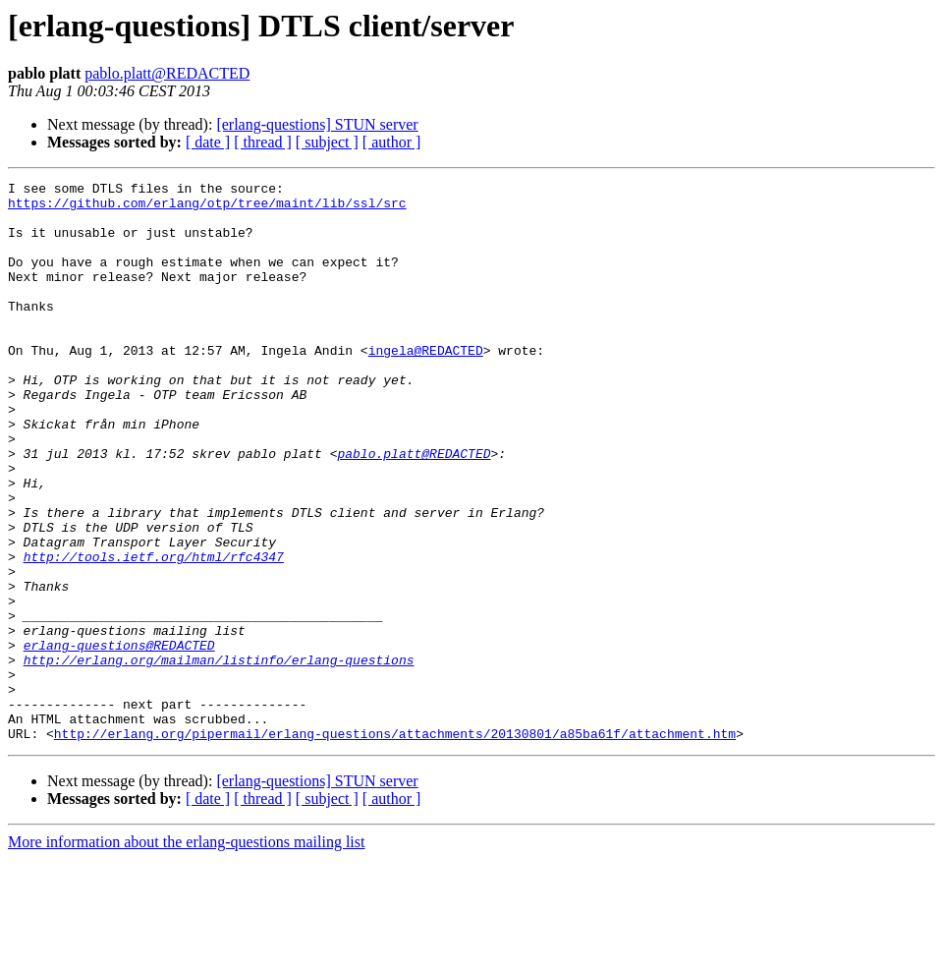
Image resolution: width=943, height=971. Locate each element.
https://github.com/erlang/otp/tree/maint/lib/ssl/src (207, 208)
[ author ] (391, 142)
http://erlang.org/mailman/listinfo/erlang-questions (219, 757)
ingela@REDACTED (425, 385)
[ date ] (208, 142)
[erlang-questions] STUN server (316, 124)
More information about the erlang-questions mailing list (186, 953)
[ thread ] (263, 142)
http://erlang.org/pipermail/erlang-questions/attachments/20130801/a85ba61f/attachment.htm (395, 845)
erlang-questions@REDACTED (119, 739)
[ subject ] (327, 142)
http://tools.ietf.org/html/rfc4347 (154, 633)
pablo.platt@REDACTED (167, 73)
